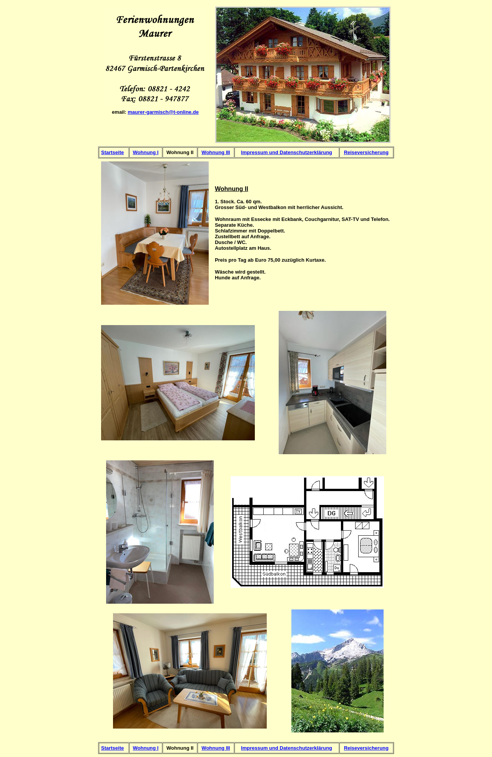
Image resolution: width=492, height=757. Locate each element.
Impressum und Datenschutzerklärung (286, 152)
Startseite (112, 152)
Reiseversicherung (366, 152)
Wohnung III (215, 152)
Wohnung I (146, 152)
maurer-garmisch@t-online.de (163, 112)
